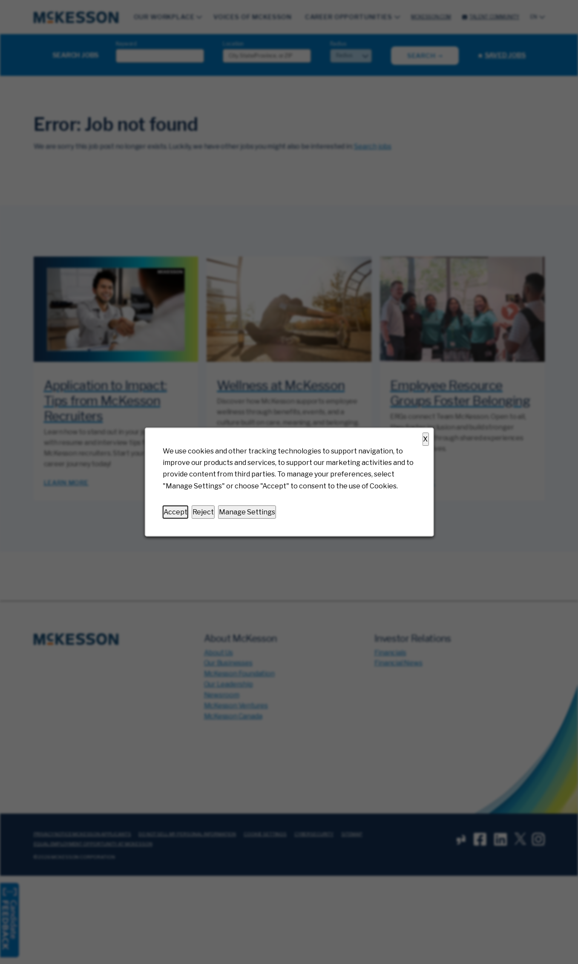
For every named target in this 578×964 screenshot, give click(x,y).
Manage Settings (247, 512)
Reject (202, 512)
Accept (175, 512)
